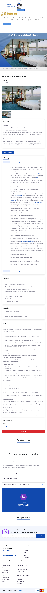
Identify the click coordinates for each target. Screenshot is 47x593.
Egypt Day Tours (19, 18)
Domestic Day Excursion (22, 569)
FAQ (25, 552)
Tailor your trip (21, 9)
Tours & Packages (13, 18)
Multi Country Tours (29, 19)
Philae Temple (23, 245)
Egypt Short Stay (5, 577)
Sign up (18, 3)
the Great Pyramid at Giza (27, 241)
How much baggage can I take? (10, 478)
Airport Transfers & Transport (39, 18)
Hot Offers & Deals (6, 570)
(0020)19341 (23, 505)
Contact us (26, 557)
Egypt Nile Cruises (24, 18)
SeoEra (20, 590)
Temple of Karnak (38, 173)
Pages (45, 17)
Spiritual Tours (5, 572)
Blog (25, 555)
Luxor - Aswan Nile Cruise (20, 68)
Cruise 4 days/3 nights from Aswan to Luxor (21, 271)
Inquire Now (23, 431)
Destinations (7, 17)
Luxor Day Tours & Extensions (23, 575)
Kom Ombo (23, 225)
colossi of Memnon (37, 202)
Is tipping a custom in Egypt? (9, 462)
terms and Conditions (30, 415)
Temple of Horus (21, 220)
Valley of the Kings (18, 195)
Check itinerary (8, 152)
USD (18, 7)
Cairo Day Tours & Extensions (23, 563)
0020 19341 (6, 550)
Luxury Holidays (5, 563)
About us (26, 548)
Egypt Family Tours (6, 565)
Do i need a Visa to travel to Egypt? (11, 473)
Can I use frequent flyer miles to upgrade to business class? (16, 484)
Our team (26, 550)
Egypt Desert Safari (6, 575)
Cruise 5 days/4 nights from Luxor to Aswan (21, 162)
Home (1, 17)
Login (18, 2)
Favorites (19, 0)
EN (19, 6)
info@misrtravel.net (9, 556)
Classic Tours (5, 567)
